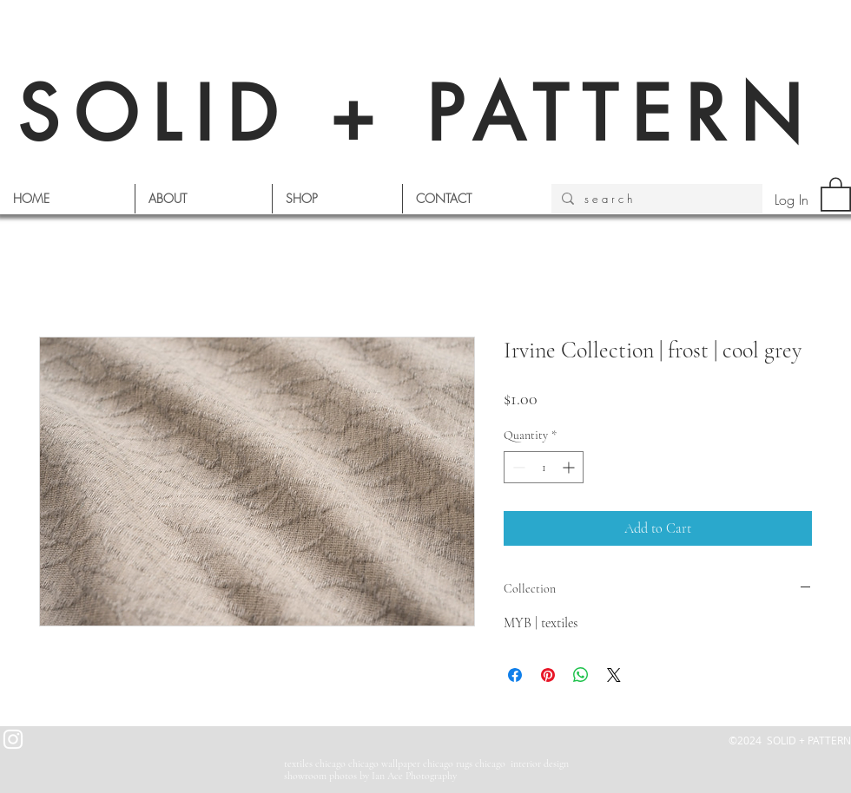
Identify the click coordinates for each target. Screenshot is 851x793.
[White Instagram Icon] (13, 739)
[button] (836, 193)
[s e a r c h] (655, 198)
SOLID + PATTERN (416, 114)
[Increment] (570, 467)
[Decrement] (517, 467)
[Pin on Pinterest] (548, 675)
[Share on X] (614, 675)
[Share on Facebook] (515, 675)
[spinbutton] (543, 467)
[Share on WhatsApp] (581, 675)
